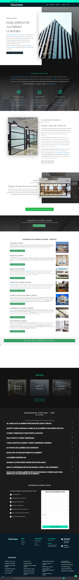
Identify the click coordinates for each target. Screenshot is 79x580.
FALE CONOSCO (52, 538)
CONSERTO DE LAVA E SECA (10, 561)
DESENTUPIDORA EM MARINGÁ (48, 561)
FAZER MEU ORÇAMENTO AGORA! (40, 341)
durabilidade (21, 102)
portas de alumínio (63, 152)
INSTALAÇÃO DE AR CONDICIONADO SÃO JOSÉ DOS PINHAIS (48, 570)
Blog (68, 4)
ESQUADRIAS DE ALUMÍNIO (10, 568)
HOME (47, 4)
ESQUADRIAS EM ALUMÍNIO (10, 563)
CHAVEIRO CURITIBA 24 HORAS (67, 564)
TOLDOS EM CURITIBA (9, 570)
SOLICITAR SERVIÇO (39, 225)
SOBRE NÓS (52, 4)
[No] (77, 578)
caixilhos (56, 152)
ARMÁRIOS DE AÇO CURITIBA (29, 568)
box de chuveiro (15, 322)
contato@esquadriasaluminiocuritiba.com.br (52, 546)
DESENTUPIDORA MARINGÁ (66, 568)
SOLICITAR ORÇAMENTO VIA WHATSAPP (17, 250)
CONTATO (64, 4)
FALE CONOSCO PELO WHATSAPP (39, 209)
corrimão (12, 310)
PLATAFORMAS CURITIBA (66, 566)
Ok (63, 578)
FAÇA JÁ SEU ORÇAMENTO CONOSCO (14, 52)
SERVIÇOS (57, 4)
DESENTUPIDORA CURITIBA (47, 566)
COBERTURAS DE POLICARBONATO (67, 570)
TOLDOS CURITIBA (8, 573)
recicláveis (61, 149)
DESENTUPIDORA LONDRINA (29, 570)
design (12, 104)
